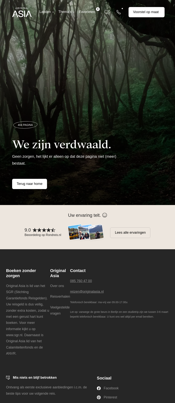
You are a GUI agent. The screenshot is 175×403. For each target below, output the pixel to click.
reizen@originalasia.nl (87, 291)
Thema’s (64, 12)
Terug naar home (29, 184)
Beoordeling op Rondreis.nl (43, 235)
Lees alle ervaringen (130, 232)
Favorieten (89, 10)
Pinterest (107, 397)
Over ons (57, 286)
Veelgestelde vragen (60, 310)
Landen (45, 12)
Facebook (108, 388)
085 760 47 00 (81, 281)
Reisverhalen (60, 296)
